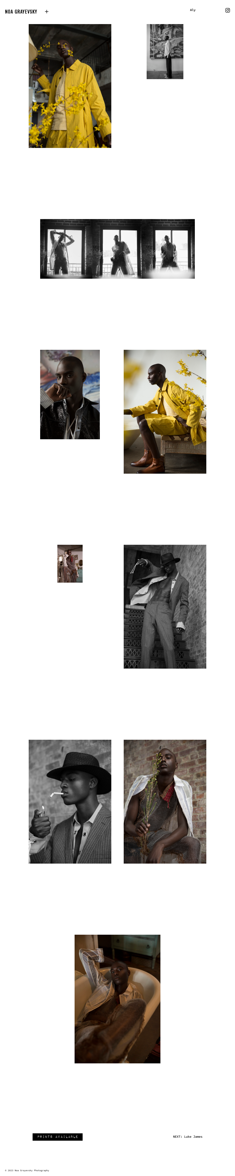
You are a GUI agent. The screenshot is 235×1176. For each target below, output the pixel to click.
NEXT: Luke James (187, 1137)
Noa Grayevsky (21, 11)
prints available (59, 1137)
